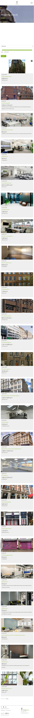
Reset (3, 56)
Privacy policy (8, 710)
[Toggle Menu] (31, 3)
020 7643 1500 (23, 711)
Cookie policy (3, 710)
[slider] (1, 50)
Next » (7, 698)
